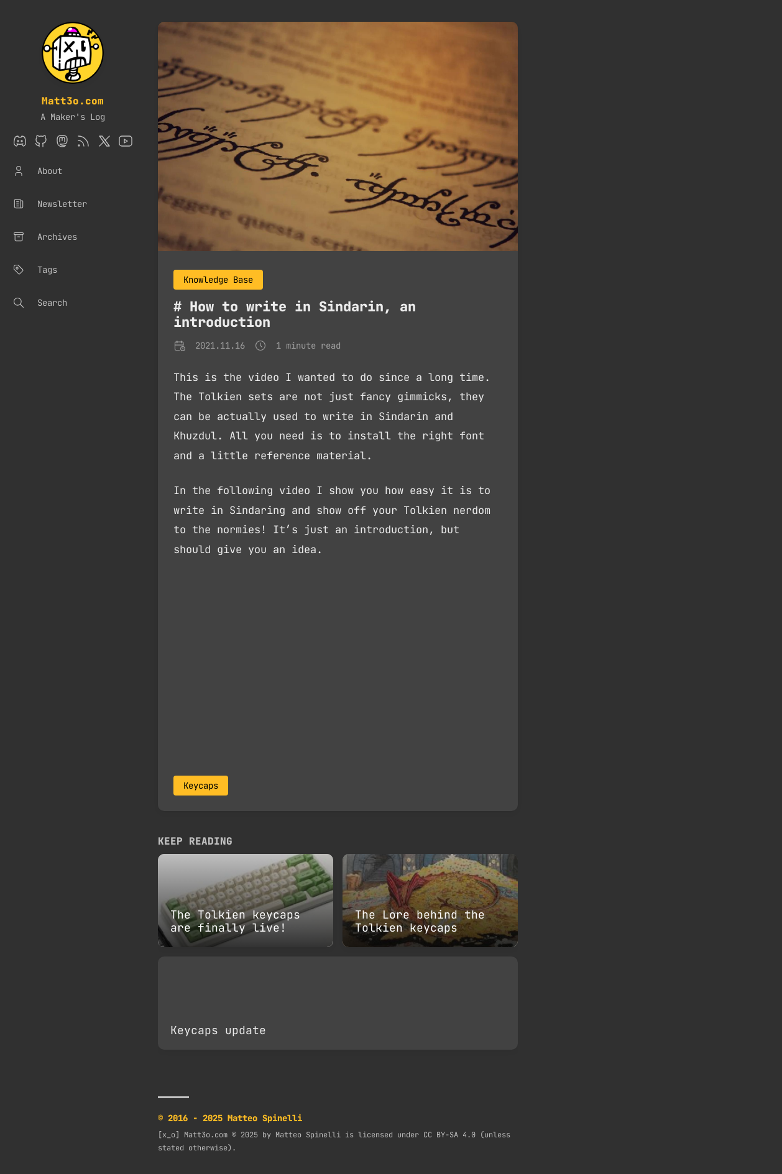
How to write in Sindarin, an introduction (294, 314)
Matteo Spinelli (308, 1135)
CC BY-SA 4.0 (449, 1135)
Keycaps (200, 785)
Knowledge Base (218, 279)
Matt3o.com (73, 101)
